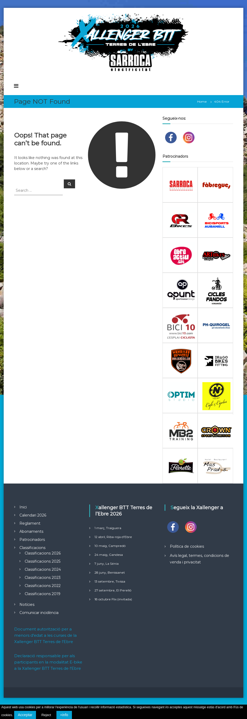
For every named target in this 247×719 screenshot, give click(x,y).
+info (64, 715)
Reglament (29, 523)
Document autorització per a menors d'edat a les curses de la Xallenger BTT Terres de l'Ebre (45, 635)
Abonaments (31, 531)
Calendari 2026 (32, 515)
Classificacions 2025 (42, 561)
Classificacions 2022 (43, 585)
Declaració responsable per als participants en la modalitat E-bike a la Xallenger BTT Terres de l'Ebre (48, 662)
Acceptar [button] (25, 715)
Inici (23, 507)
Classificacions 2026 (43, 553)
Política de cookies (187, 546)
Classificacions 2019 (42, 593)
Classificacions (32, 547)
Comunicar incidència (39, 612)
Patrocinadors (32, 539)
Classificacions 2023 (43, 577)
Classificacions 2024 (43, 569)
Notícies (26, 604)
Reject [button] (46, 715)
